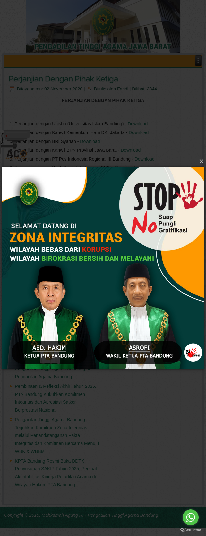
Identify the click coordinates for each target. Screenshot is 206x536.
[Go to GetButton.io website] (190, 530)
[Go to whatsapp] (191, 517)
